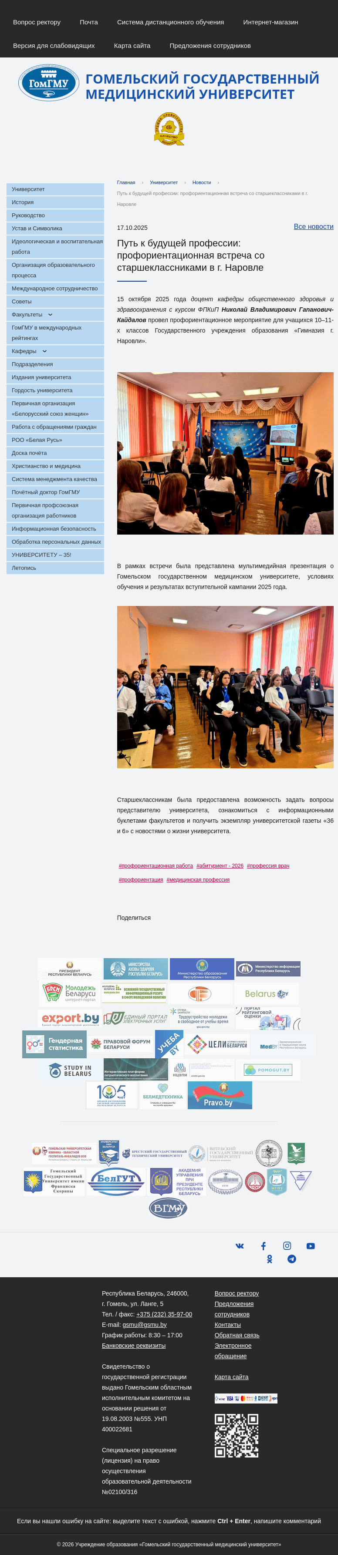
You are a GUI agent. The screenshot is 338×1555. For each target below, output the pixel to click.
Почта (89, 22)
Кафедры (24, 351)
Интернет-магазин (270, 22)
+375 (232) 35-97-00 (164, 1314)
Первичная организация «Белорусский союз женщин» (50, 408)
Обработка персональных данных (56, 542)
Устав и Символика (37, 228)
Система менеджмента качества (54, 479)
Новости (202, 182)
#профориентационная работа (156, 866)
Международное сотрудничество (55, 288)
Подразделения (32, 364)
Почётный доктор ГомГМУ (46, 492)
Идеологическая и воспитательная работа (57, 246)
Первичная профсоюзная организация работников (45, 510)
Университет (28, 189)
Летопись (24, 568)
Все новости (309, 227)
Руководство (28, 215)
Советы (21, 301)
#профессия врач (268, 866)
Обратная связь (237, 1335)
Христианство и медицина (46, 466)
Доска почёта (29, 453)
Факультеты (27, 314)
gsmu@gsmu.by (144, 1324)
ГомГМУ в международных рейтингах (46, 332)
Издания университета (41, 377)
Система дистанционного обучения (170, 22)
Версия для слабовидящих (54, 45)
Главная (126, 182)
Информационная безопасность (54, 528)
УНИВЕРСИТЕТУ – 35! (41, 555)
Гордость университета (42, 390)
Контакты (228, 1324)
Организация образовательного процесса (53, 270)
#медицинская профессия (198, 880)
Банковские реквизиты (134, 1345)
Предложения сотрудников (210, 45)
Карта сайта (132, 45)
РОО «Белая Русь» (37, 440)
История (23, 202)
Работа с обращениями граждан (54, 427)
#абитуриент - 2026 (219, 866)
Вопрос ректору (37, 22)
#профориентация (141, 880)
